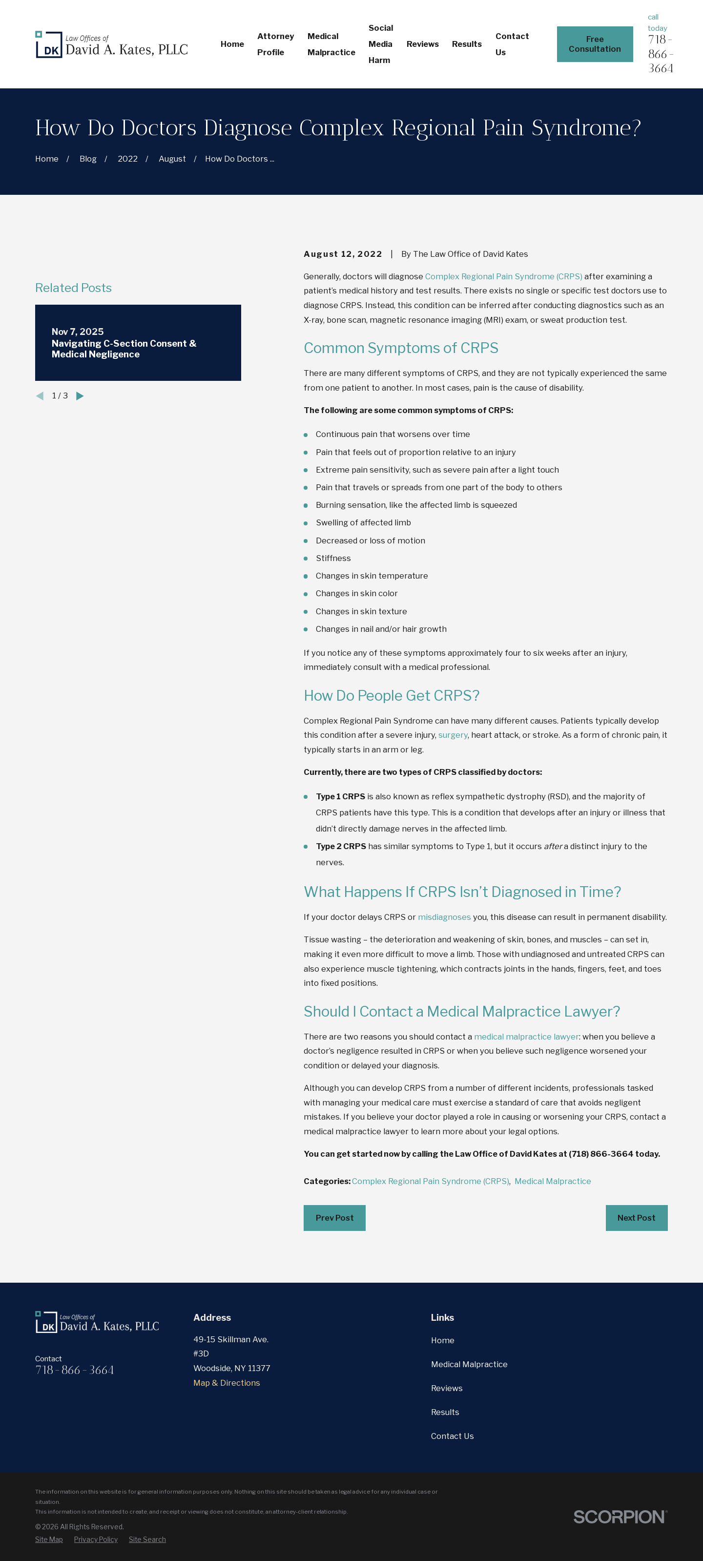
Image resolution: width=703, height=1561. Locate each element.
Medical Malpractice (553, 1181)
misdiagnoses (444, 917)
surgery (453, 735)
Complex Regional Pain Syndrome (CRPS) (503, 276)
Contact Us (452, 1436)
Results (445, 1412)
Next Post (637, 1218)
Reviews (447, 1388)
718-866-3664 (661, 53)
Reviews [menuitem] (423, 44)
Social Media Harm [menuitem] (381, 44)
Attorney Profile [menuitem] (275, 44)
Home (443, 1340)
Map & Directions (226, 1383)
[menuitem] (49, 1539)
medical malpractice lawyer (526, 1036)
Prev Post (335, 1218)
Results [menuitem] (467, 44)
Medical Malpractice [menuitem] (331, 44)
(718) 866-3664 (601, 1154)
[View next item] (80, 533)
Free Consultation (595, 44)
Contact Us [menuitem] (512, 44)
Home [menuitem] (232, 44)
